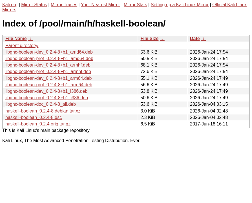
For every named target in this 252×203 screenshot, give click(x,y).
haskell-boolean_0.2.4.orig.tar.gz (37, 124)
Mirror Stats (135, 4)
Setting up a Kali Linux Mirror (180, 4)
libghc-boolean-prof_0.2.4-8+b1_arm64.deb (48, 84)
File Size (149, 38)
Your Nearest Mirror (100, 4)
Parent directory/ (21, 45)
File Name (16, 38)
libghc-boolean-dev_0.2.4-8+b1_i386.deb (46, 91)
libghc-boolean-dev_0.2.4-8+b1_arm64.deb (48, 78)
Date (195, 38)
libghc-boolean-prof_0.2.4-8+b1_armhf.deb (48, 71)
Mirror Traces (64, 4)
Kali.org (9, 4)
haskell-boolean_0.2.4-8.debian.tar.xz (42, 111)
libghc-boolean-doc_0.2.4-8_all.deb (40, 104)
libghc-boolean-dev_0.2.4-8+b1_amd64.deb (49, 52)
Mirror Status (34, 4)
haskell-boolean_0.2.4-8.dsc (33, 117)
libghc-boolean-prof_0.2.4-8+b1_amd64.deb (49, 58)
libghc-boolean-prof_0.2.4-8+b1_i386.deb (46, 97)
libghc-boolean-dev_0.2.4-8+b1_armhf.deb (47, 65)
